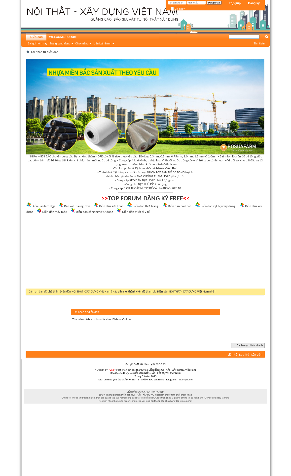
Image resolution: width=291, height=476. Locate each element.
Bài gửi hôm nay (37, 43)
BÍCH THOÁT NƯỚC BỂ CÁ (140, 188)
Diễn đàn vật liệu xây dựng (218, 206)
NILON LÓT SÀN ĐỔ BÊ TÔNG (165, 172)
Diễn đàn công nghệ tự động (94, 212)
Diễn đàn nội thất (179, 206)
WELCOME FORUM (62, 37)
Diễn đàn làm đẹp (43, 206)
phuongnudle (185, 379)
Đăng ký (254, 3)
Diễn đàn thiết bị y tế (136, 212)
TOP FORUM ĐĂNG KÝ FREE (145, 198)
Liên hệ (232, 354)
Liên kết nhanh (102, 43)
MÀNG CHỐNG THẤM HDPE (152, 176)
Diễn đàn (36, 37)
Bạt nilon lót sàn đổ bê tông (238, 156)
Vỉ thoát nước (171, 160)
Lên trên (256, 354)
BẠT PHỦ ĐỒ (146, 184)
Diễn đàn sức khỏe (111, 206)
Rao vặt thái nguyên (77, 206)
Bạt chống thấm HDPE (88, 156)
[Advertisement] (145, 252)
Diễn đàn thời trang (145, 206)
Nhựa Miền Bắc (166, 168)
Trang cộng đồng (60, 43)
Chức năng (82, 43)
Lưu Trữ (244, 354)
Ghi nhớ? (178, 8)
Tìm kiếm (259, 43)
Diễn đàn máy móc (54, 212)
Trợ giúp (235, 3)
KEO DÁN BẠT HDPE (142, 180)
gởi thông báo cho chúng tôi (164, 401)
